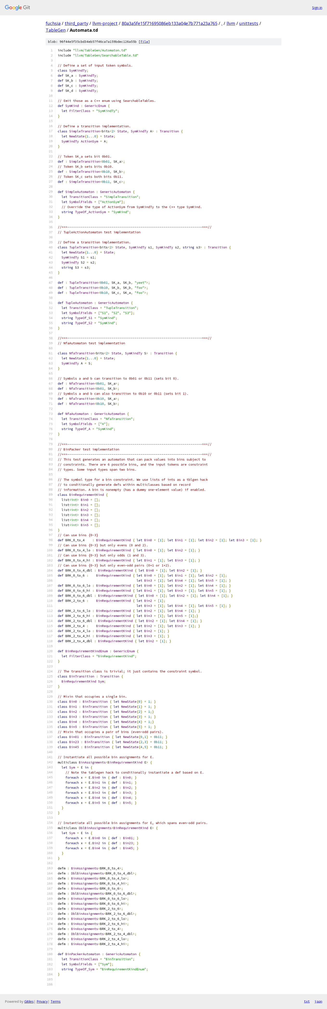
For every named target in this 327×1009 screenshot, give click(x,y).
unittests (248, 23)
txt (307, 1001)
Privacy (42, 1001)
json (318, 1001)
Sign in (317, 7)
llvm (230, 23)
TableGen (56, 30)
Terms (55, 1001)
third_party (76, 23)
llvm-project (105, 23)
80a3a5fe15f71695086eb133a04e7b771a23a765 (169, 23)
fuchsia (53, 23)
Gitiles (29, 1001)
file (144, 42)
